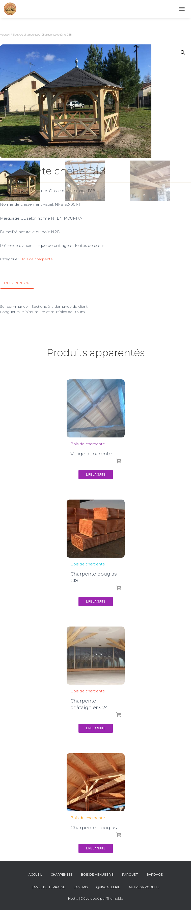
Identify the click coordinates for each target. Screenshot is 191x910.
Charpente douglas (93, 827)
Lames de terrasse (48, 887)
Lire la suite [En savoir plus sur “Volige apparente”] (95, 474)
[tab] (20, 283)
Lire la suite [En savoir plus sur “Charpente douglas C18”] (95, 601)
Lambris (81, 887)
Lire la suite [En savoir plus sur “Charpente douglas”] (95, 848)
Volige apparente (91, 454)
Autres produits (144, 887)
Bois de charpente (26, 34)
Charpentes (61, 874)
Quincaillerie (108, 887)
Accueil (5, 34)
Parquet (130, 874)
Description (17, 282)
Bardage (155, 874)
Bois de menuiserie (97, 874)
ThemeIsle (114, 898)
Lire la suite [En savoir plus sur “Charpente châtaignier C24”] (95, 728)
